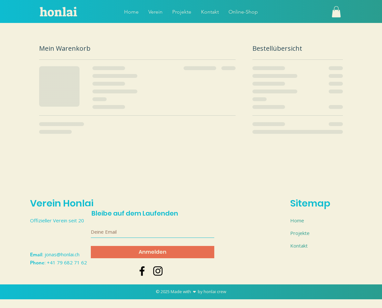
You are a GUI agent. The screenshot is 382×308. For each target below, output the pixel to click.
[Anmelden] (152, 252)
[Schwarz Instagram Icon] (158, 271)
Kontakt (299, 245)
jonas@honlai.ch (62, 254)
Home (297, 220)
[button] (336, 11)
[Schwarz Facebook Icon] (142, 271)
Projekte (300, 233)
